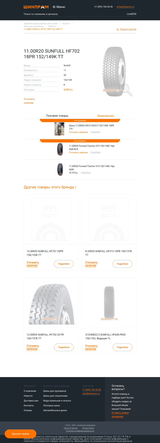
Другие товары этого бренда (50, 187)
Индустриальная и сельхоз (57, 400)
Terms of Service (71, 428)
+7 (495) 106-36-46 (103, 6)
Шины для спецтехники (55, 396)
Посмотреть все (105, 115)
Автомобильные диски (55, 410)
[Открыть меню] (59, 7)
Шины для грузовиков (54, 391)
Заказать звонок (20, 434)
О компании (30, 391)
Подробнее (96, 132)
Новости (28, 396)
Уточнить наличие (29, 101)
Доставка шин (31, 400)
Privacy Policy (88, 428)
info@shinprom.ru (125, 6)
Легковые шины (51, 405)
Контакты (29, 405)
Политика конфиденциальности (80, 431)
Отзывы (28, 410)
